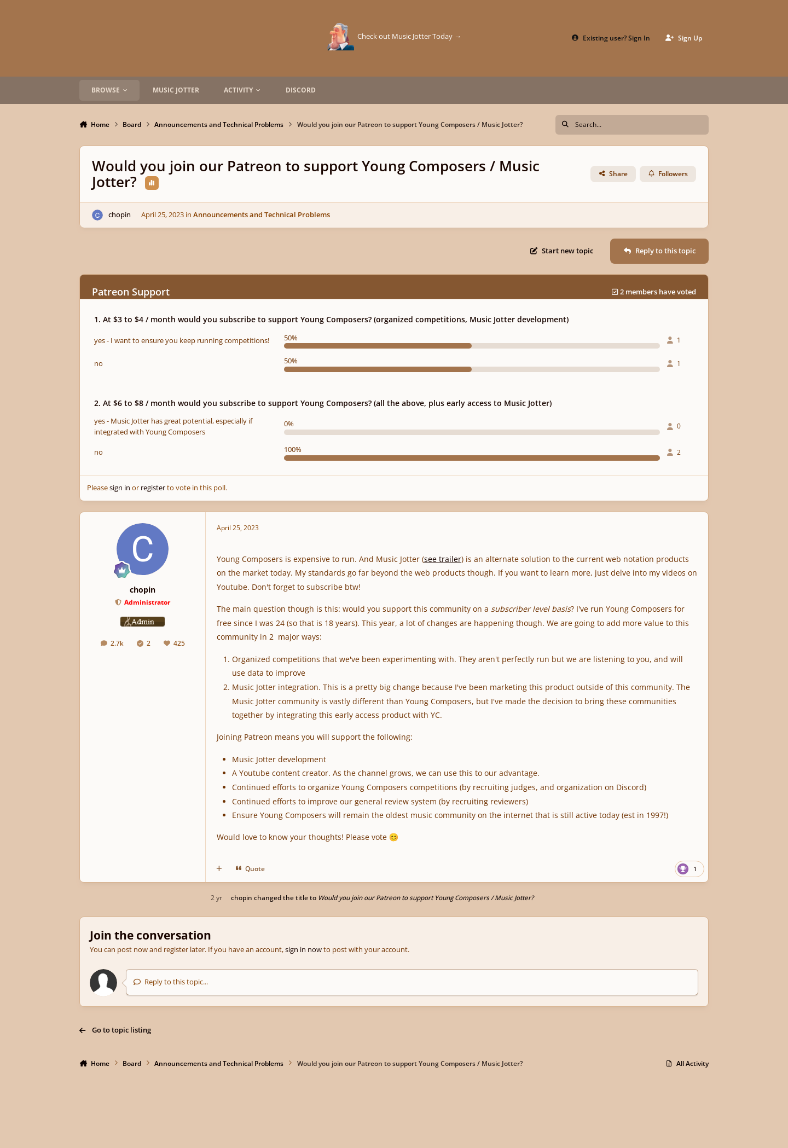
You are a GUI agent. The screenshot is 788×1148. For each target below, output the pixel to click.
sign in (119, 487)
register (153, 487)
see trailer (442, 559)
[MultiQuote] (219, 869)
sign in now (303, 949)
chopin (119, 214)
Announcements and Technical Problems (261, 214)
